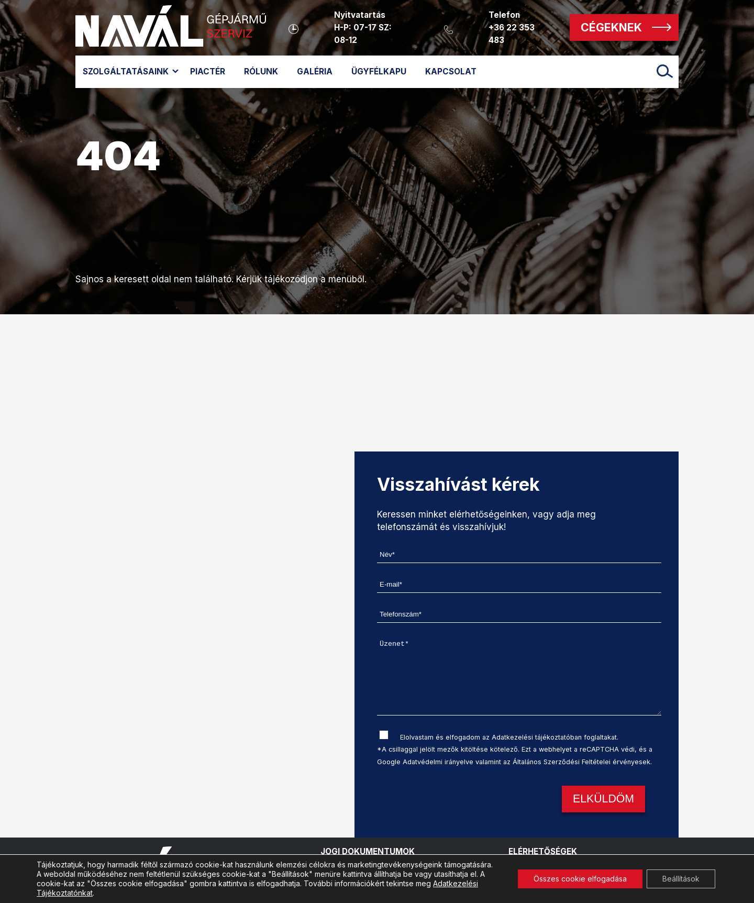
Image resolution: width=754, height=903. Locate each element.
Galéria (314, 71)
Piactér (207, 71)
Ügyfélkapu (378, 71)
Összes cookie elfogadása (580, 878)
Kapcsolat (450, 71)
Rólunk (261, 71)
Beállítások (681, 878)
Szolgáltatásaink (126, 71)
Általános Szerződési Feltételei (562, 762)
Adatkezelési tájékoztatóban (537, 737)
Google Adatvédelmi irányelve (425, 762)
